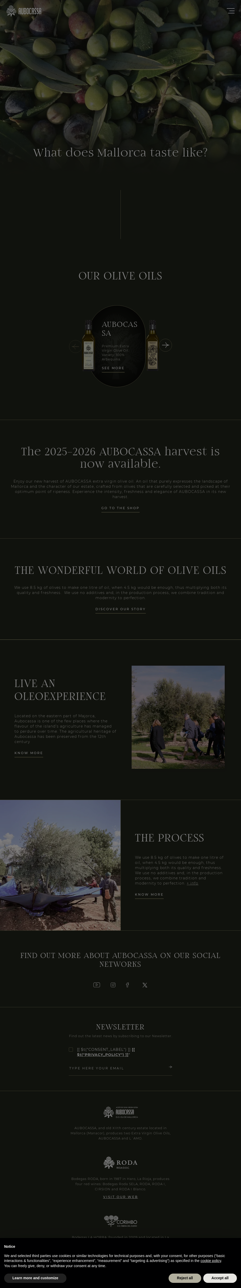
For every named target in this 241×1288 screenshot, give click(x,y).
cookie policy (211, 1261)
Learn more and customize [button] (35, 1278)
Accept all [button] (220, 1278)
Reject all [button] (185, 1278)
